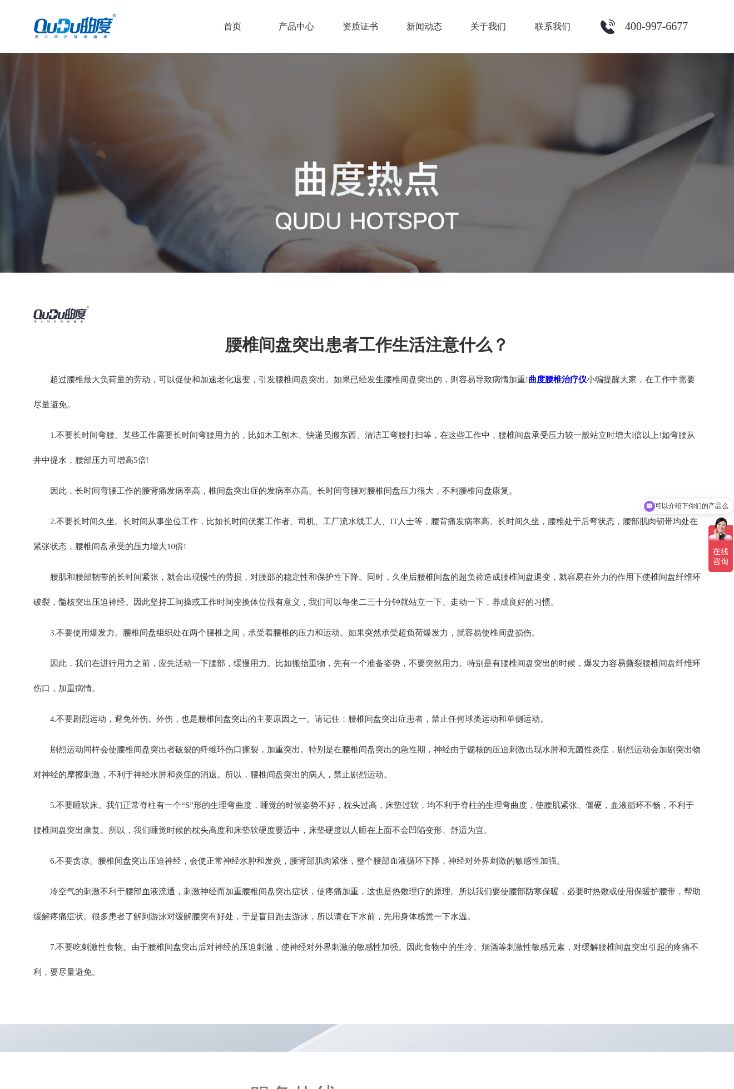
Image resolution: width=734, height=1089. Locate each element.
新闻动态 (424, 26)
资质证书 (360, 26)
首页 (232, 26)
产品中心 (296, 26)
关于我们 (488, 26)
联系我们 (553, 26)
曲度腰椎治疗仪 (557, 379)
